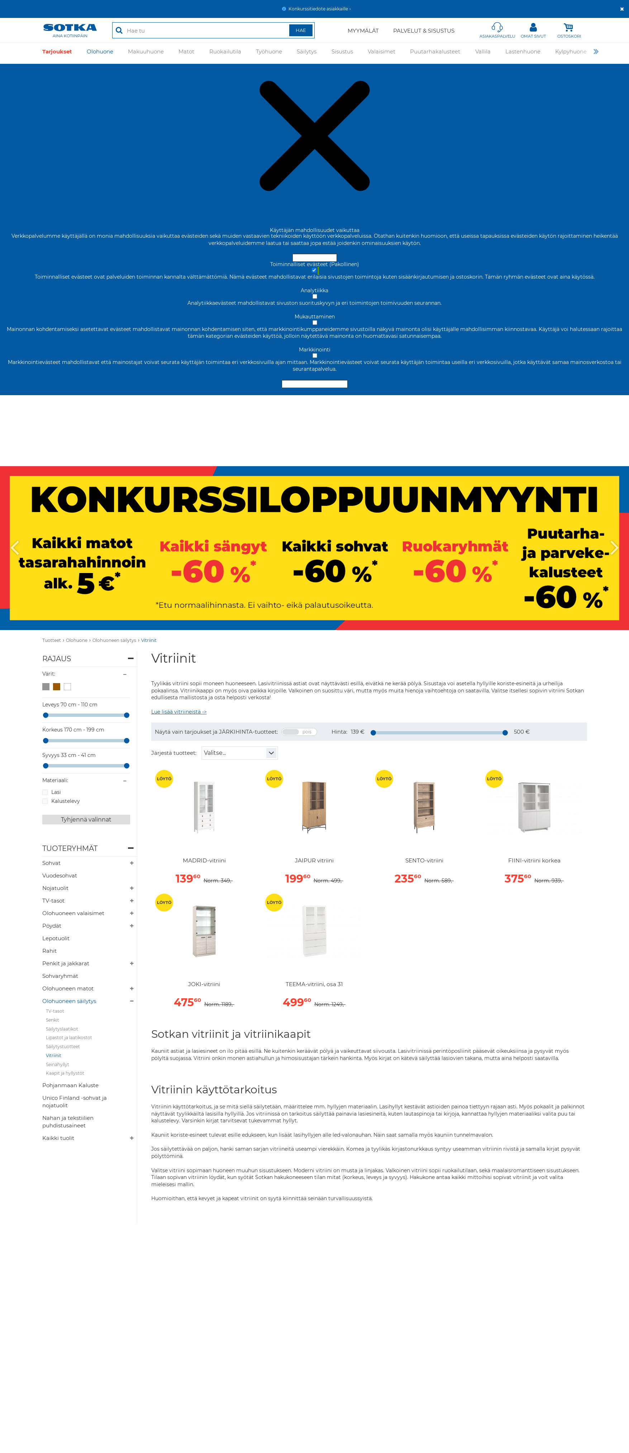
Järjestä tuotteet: (173, 752)
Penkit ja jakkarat (65, 963)
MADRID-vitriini (203, 860)
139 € (357, 731)
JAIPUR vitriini (314, 860)
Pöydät (51, 925)
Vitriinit (149, 640)
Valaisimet (381, 53)
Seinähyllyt (57, 1064)
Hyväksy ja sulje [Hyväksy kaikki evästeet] (314, 258)
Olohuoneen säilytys (114, 640)
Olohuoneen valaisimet (73, 913)
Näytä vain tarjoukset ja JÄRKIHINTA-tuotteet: (216, 731)
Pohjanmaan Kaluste (70, 1085)
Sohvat (51, 863)
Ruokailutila (225, 53)
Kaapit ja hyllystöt (65, 1073)
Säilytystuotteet (63, 1046)
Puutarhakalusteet (435, 53)
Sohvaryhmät (60, 975)
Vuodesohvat (59, 875)
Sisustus (342, 53)
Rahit (49, 950)
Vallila (483, 53)
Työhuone (269, 53)
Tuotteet (51, 640)
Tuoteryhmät (69, 848)
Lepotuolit (56, 938)
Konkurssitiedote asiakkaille (318, 8)
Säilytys (306, 53)
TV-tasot (53, 900)
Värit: (48, 674)
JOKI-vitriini (204, 984)
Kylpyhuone (571, 53)
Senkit (52, 1020)
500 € (522, 731)
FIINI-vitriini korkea (534, 860)
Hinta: (339, 731)
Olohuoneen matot (68, 988)
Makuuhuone (146, 53)
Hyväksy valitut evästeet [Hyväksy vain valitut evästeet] (314, 384)
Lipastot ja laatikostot (69, 1037)
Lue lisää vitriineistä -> (179, 712)
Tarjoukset (57, 53)
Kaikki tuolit (58, 1138)
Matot (186, 53)
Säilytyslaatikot (62, 1029)
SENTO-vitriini (424, 860)
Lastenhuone (522, 53)
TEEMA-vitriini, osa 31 (314, 984)
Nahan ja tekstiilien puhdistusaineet (68, 1121)
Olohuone (100, 53)
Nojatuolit (55, 888)
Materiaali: (55, 780)
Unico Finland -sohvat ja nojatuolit (74, 1101)
